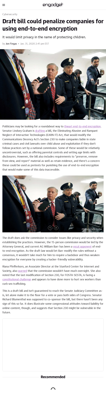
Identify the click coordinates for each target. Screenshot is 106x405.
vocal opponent (82, 246)
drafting (40, 131)
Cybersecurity (9, 14)
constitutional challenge (16, 279)
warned (22, 271)
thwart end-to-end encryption (82, 126)
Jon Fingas (11, 44)
